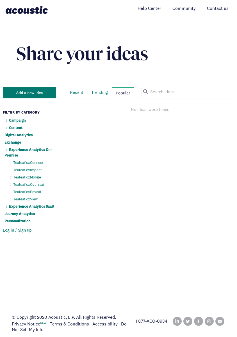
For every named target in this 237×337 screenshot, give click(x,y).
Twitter (187, 321)
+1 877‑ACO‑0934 (150, 321)
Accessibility (105, 324)
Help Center (149, 8)
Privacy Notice (26, 324)
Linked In (177, 321)
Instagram (209, 321)
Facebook (198, 321)
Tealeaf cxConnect (26, 162)
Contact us (218, 8)
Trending (99, 92)
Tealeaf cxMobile (25, 177)
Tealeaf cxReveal (25, 191)
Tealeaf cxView (23, 199)
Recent (76, 92)
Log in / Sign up (17, 230)
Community (184, 8)
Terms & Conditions (69, 324)
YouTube (219, 321)
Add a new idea (29, 92)
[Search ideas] (188, 92)
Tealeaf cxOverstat (26, 184)
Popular (123, 93)
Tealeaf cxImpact (25, 170)
